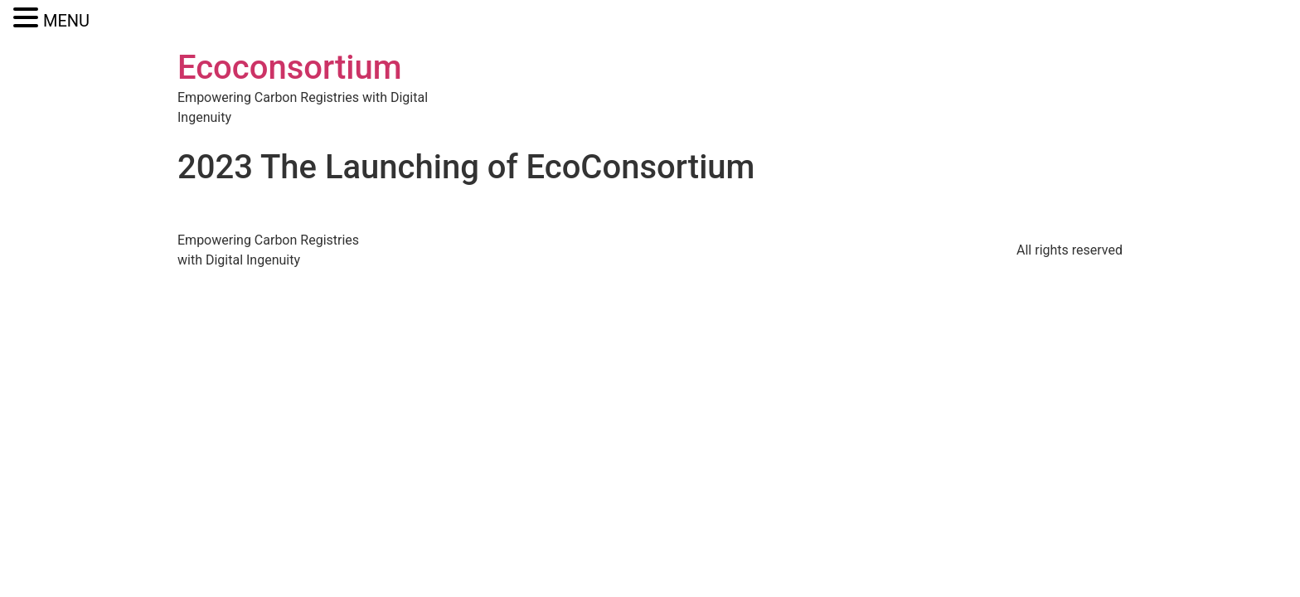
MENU (66, 21)
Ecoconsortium (289, 67)
